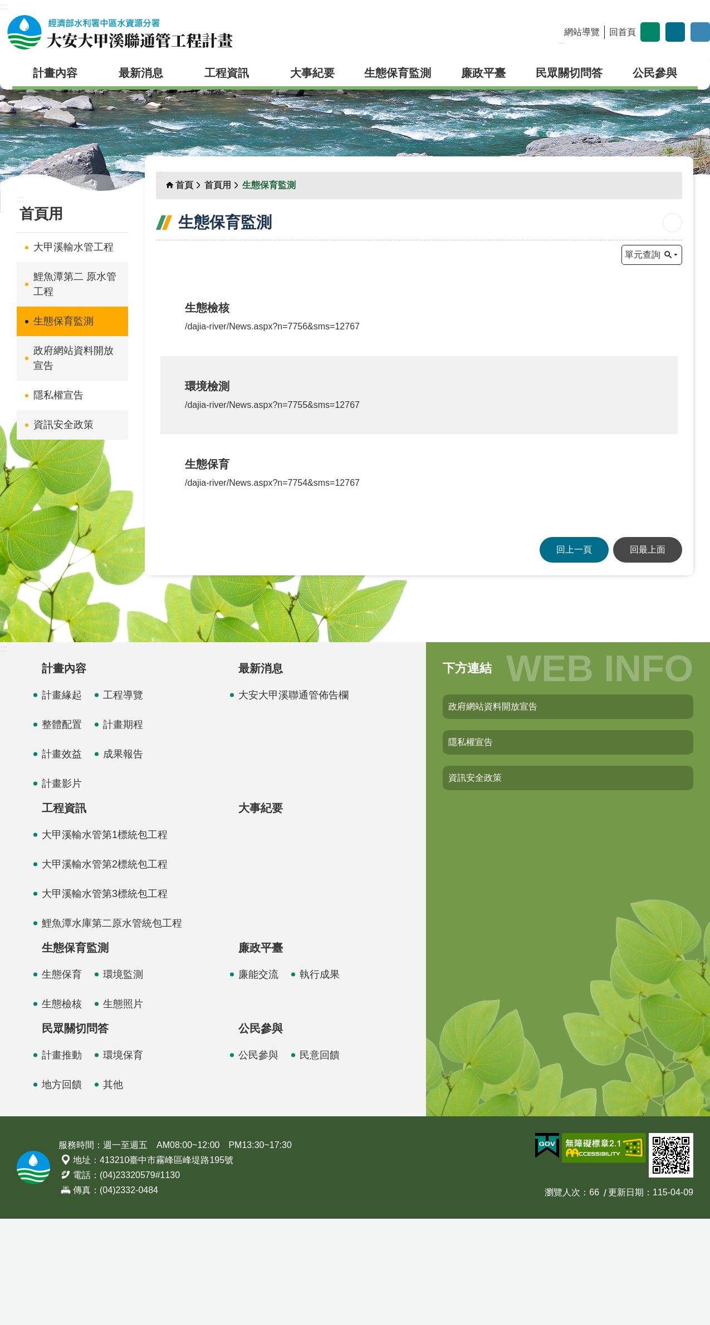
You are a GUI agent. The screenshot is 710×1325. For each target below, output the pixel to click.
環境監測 (123, 1080)
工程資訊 (226, 73)
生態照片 (123, 1110)
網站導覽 (582, 32)
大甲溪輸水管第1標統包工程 (105, 941)
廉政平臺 (483, 73)
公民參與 (655, 73)
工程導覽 (123, 801)
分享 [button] (675, 32)
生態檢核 (62, 1110)
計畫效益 (62, 860)
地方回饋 (62, 1190)
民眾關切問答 (569, 73)
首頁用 (41, 214)
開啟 (700, 32)
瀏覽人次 (562, 1298)
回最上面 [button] (647, 656)
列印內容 (672, 223)
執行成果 (320, 1080)
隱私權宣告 (58, 395)
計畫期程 (123, 830)
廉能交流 (258, 1080)
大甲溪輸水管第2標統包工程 (105, 970)
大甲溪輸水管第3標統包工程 (105, 1000)
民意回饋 (320, 1161)
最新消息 (141, 73)
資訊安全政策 (63, 424)
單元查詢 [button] (642, 254)
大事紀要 (312, 73)
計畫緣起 (62, 801)
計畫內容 (55, 73)
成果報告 (123, 860)
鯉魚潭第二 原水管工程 (74, 284)
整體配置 (62, 830)
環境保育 (123, 1161)
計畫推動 (62, 1161)
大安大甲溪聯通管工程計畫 (119, 32)
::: (3, 6)
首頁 (184, 185)
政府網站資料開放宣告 (73, 358)
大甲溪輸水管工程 (73, 247)
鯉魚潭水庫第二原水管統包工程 (112, 1029)
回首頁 (622, 32)
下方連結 (467, 774)
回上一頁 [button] (574, 656)
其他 (113, 1190)
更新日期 (626, 1298)
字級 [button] (650, 32)
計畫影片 (62, 889)
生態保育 (62, 1080)
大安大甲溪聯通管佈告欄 (293, 801)
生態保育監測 (397, 73)
